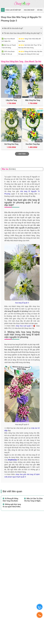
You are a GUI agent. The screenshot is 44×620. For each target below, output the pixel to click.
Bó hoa (39, 10)
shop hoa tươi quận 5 (24, 326)
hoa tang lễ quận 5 (22, 303)
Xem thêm (22, 154)
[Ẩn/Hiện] (12, 169)
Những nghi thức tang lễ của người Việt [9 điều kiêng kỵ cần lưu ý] (12, 506)
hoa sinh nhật (29, 10)
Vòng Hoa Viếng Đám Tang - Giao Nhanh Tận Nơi (21, 61)
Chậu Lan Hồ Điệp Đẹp (13, 10)
